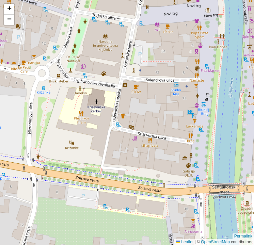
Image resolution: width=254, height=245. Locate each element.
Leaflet (184, 242)
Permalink (243, 236)
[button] (9, 9)
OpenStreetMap (215, 242)
